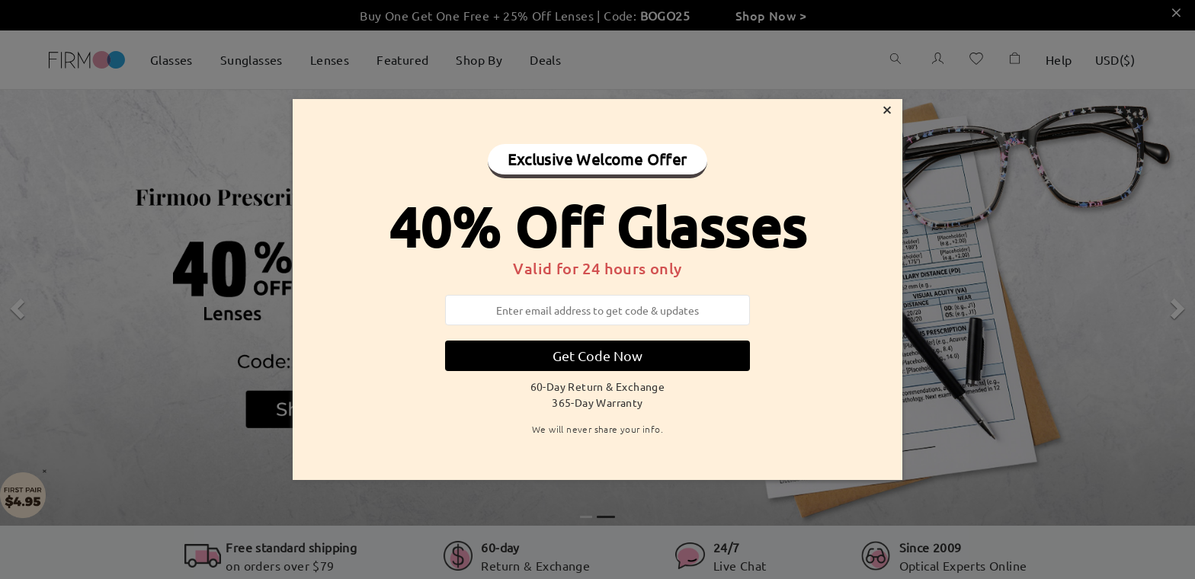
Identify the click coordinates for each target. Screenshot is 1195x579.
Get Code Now (597, 355)
